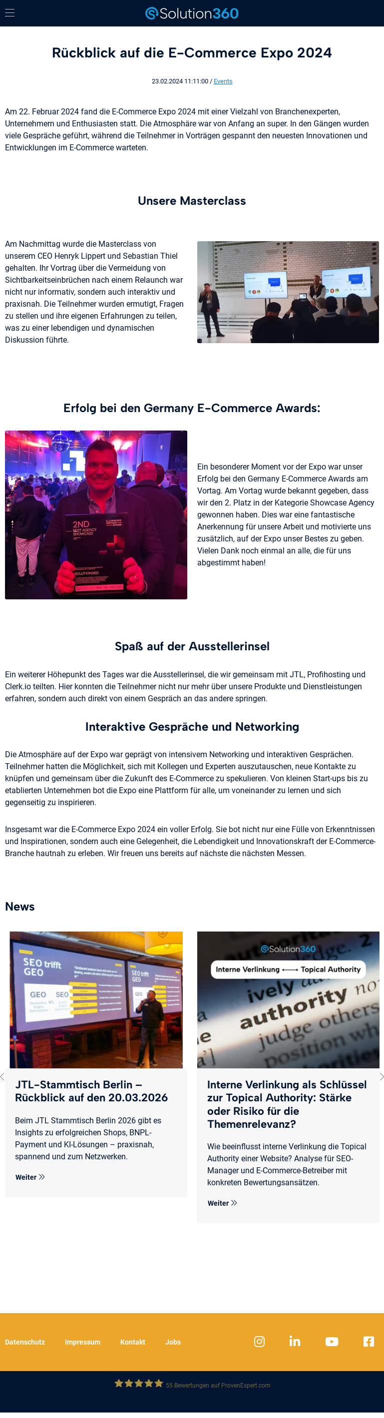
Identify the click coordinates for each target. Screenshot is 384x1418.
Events (223, 81)
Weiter (30, 1177)
